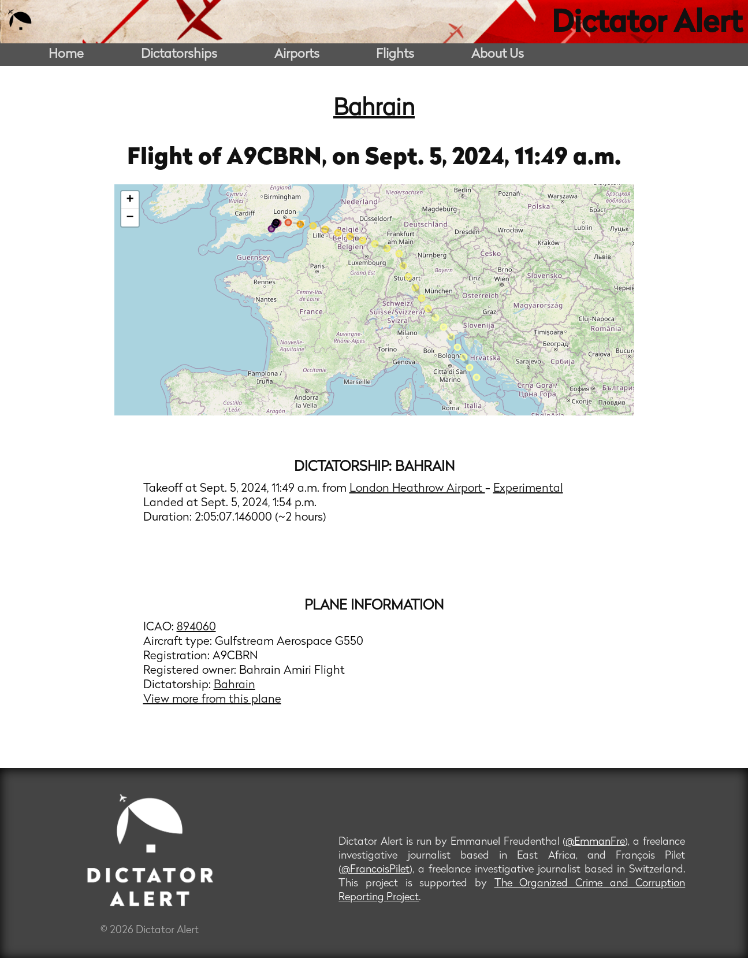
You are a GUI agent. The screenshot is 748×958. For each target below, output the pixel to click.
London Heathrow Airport (417, 489)
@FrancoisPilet (375, 869)
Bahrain (374, 109)
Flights (395, 54)
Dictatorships (179, 54)
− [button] (129, 217)
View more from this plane (212, 699)
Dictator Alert (647, 24)
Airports (296, 54)
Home (66, 54)
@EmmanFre (595, 842)
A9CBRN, (279, 158)
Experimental (528, 489)
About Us (497, 54)
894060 (196, 627)
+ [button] (129, 200)
